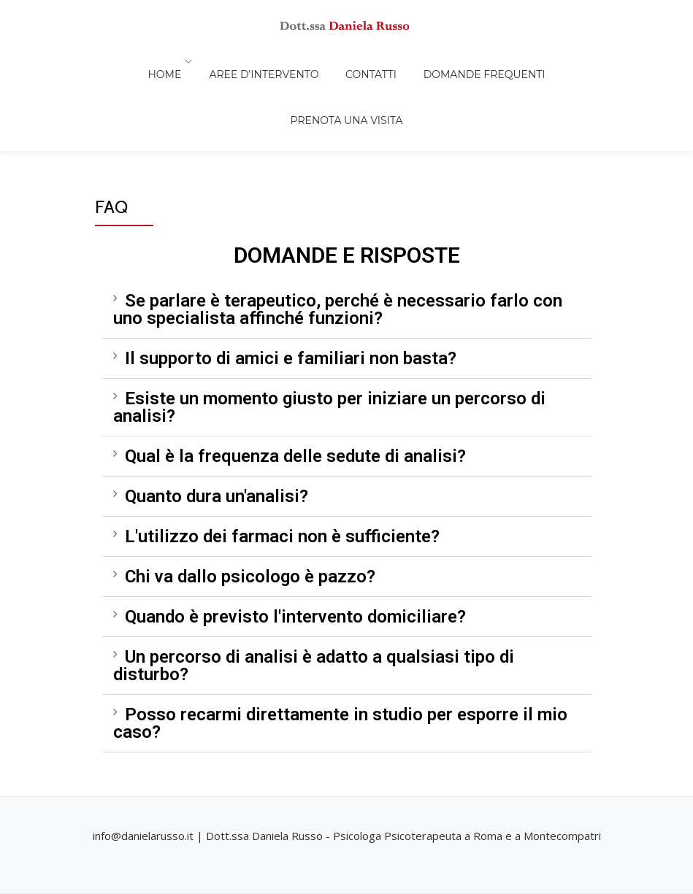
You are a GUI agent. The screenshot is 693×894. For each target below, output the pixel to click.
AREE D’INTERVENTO (209, 61)
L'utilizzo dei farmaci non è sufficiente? (282, 454)
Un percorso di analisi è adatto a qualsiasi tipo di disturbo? (313, 584)
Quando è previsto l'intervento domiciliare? (295, 535)
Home (117, 61)
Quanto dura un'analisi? (216, 414)
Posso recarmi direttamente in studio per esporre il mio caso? (340, 641)
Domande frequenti (406, 61)
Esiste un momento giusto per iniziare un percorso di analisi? (329, 325)
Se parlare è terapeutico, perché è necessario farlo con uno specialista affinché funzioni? (337, 228)
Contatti (304, 61)
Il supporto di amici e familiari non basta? (290, 276)
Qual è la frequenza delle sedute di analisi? (295, 374)
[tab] (346, 228)
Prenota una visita (536, 61)
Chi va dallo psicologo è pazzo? (250, 495)
